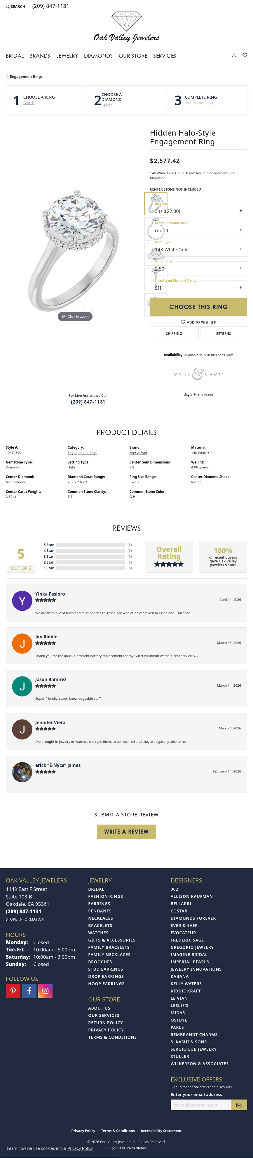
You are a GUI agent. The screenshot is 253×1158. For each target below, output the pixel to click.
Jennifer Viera (50, 722)
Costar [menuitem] (179, 911)
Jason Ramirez (50, 679)
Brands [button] (39, 56)
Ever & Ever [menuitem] (184, 925)
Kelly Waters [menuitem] (186, 983)
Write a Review (126, 831)
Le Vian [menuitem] (179, 998)
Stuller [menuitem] (180, 1056)
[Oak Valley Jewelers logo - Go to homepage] (126, 27)
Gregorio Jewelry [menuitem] (192, 947)
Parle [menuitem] (177, 1027)
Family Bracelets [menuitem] (109, 947)
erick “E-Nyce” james (58, 765)
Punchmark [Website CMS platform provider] (137, 1148)
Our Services (103, 1015)
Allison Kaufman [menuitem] (192, 896)
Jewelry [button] (67, 56)
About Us (99, 1008)
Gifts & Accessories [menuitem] (111, 940)
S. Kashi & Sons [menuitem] (189, 1042)
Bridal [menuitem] (96, 889)
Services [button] (164, 56)
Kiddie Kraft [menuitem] (186, 991)
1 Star (49, 568)
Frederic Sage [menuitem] (187, 940)
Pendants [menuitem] (99, 911)
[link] (50, 6)
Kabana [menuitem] (180, 976)
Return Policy (105, 1022)
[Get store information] (25, 919)
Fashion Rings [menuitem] (105, 896)
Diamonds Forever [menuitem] (193, 918)
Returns (223, 333)
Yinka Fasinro (50, 594)
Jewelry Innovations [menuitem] (196, 969)
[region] (75, 254)
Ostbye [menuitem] (179, 1020)
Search (28, 103)
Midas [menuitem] (178, 1012)
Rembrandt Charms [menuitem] (194, 1034)
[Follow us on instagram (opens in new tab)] (45, 991)
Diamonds (98, 56)
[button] (15, 6)
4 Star (49, 550)
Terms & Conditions (112, 1037)
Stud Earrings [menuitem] (105, 969)
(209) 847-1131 (88, 402)
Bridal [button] (15, 56)
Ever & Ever (138, 452)
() (130, 544)
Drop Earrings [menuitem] (106, 976)
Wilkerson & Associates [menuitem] (200, 1063)
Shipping (174, 333)
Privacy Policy (106, 1030)
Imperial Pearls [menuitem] (190, 962)
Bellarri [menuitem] (181, 903)
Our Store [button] (133, 56)
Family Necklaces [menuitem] (109, 954)
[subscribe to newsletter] (239, 1105)
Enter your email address (196, 1094)
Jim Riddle (46, 637)
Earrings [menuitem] (99, 903)
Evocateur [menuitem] (183, 932)
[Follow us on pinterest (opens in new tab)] (13, 991)
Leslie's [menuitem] (180, 1005)
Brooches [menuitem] (100, 962)
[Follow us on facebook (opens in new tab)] (29, 991)
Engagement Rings (26, 76)
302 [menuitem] (174, 889)
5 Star (49, 544)
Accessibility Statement (161, 1130)
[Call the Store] (23, 911)
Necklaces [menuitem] (100, 918)
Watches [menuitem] (98, 932)
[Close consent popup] (113, 1148)
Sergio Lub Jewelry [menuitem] (194, 1049)
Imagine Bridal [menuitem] (189, 954)
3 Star (49, 556)
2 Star (49, 562)
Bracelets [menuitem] (100, 925)
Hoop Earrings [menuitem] (106, 983)
